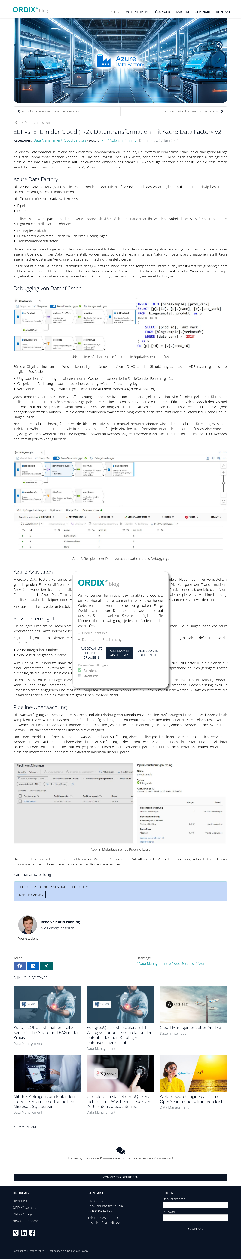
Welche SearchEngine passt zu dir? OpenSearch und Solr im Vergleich (192, 1098)
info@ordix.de (109, 1223)
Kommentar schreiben (120, 1177)
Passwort (170, 1211)
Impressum (19, 1251)
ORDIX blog (22, 1214)
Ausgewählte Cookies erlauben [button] (91, 653)
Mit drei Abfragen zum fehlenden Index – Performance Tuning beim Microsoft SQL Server (45, 1101)
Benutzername (174, 1199)
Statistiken (90, 676)
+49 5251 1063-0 (106, 1217)
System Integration (174, 1033)
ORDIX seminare (26, 1207)
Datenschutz (36, 1251)
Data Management (48, 140)
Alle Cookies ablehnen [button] (148, 653)
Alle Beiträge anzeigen (57, 928)
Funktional (90, 671)
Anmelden (196, 1229)
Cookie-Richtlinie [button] (95, 633)
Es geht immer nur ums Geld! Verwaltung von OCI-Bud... (49, 111)
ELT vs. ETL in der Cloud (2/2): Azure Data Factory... (194, 111)
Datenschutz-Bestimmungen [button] (104, 639)
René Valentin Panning (119, 140)
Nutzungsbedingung (58, 1251)
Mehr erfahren (31, 895)
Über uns (20, 1201)
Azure (202, 963)
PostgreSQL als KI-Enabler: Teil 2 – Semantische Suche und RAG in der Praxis (46, 1032)
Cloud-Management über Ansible (190, 1027)
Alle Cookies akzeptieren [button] (120, 653)
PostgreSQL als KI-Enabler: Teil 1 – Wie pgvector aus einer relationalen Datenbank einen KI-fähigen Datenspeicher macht (119, 1034)
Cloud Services (75, 140)
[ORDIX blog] (30, 8)
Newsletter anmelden (29, 1220)
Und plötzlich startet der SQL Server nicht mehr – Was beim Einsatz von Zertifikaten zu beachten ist (120, 1101)
